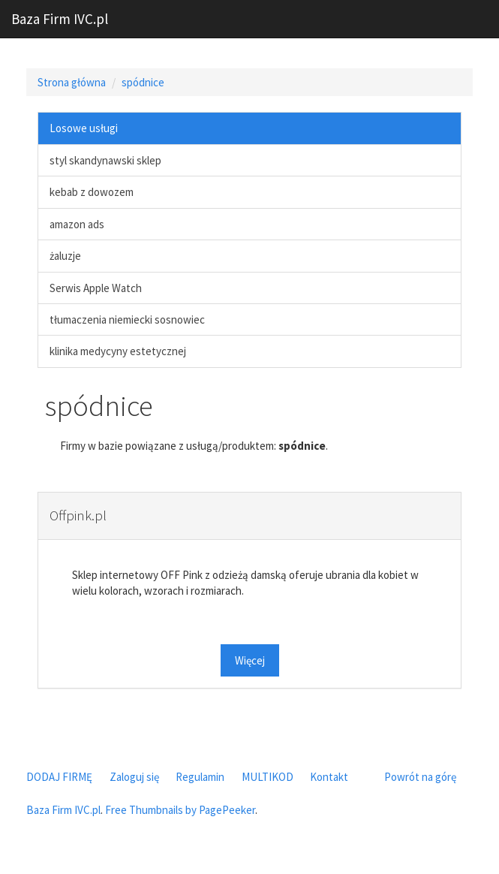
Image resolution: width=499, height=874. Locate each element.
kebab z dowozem (92, 192)
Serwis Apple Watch (96, 288)
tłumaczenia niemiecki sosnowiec (127, 319)
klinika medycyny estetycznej (118, 351)
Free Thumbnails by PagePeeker (180, 810)
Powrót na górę (420, 777)
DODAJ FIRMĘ (59, 777)
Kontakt (329, 777)
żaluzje (65, 256)
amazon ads (77, 224)
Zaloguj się (134, 777)
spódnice (143, 82)
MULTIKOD (267, 777)
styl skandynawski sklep (105, 160)
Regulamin (200, 777)
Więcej (250, 660)
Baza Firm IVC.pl (59, 19)
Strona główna (72, 82)
